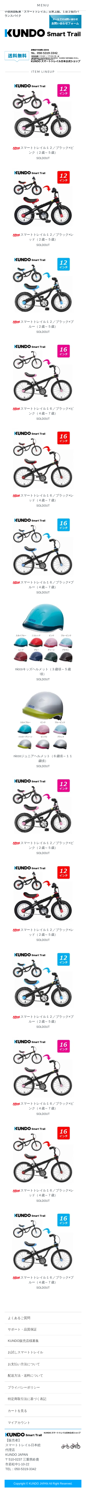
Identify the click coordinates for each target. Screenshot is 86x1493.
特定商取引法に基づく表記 (27, 1399)
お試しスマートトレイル (25, 1352)
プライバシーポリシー (24, 1387)
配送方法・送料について (25, 1375)
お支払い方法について (24, 1364)
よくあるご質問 (19, 1318)
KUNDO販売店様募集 (23, 1341)
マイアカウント (19, 1422)
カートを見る (17, 1411)
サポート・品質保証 (22, 1329)
